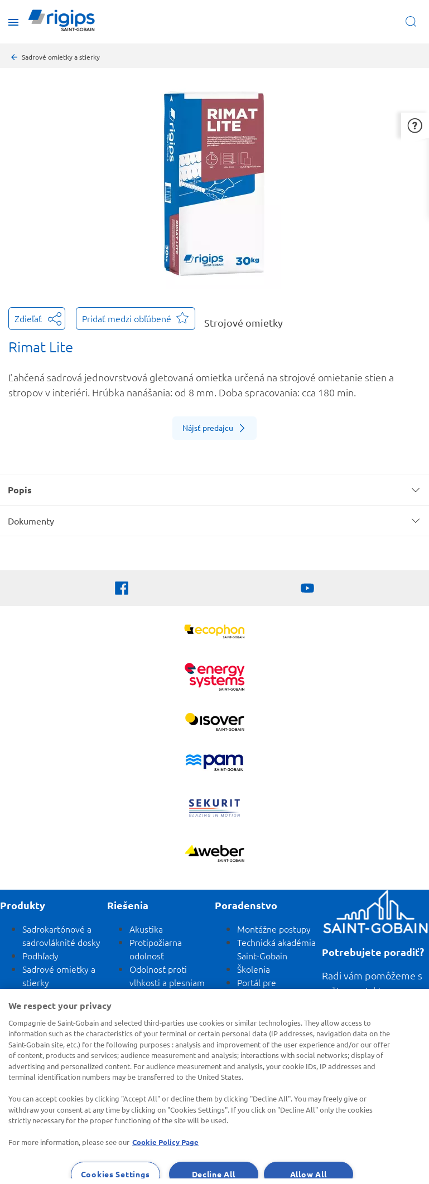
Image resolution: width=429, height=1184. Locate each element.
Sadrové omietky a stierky (61, 56)
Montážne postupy (274, 929)
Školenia (253, 969)
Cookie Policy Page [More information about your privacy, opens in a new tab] (165, 1142)
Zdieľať (37, 317)
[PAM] (214, 764)
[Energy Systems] (214, 678)
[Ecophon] (214, 633)
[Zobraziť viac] (214, 723)
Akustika (146, 929)
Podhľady (40, 955)
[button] (415, 125)
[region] (214, 1086)
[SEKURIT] (214, 809)
